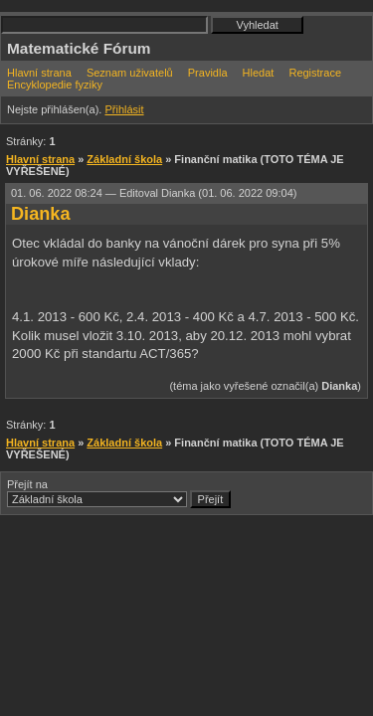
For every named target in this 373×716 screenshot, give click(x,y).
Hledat (259, 73)
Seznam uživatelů (130, 73)
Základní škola (124, 159)
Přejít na (119, 493)
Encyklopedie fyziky (54, 84)
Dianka (41, 214)
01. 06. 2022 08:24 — (153, 193)
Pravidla (208, 73)
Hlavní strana (39, 73)
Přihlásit (123, 109)
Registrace (314, 73)
